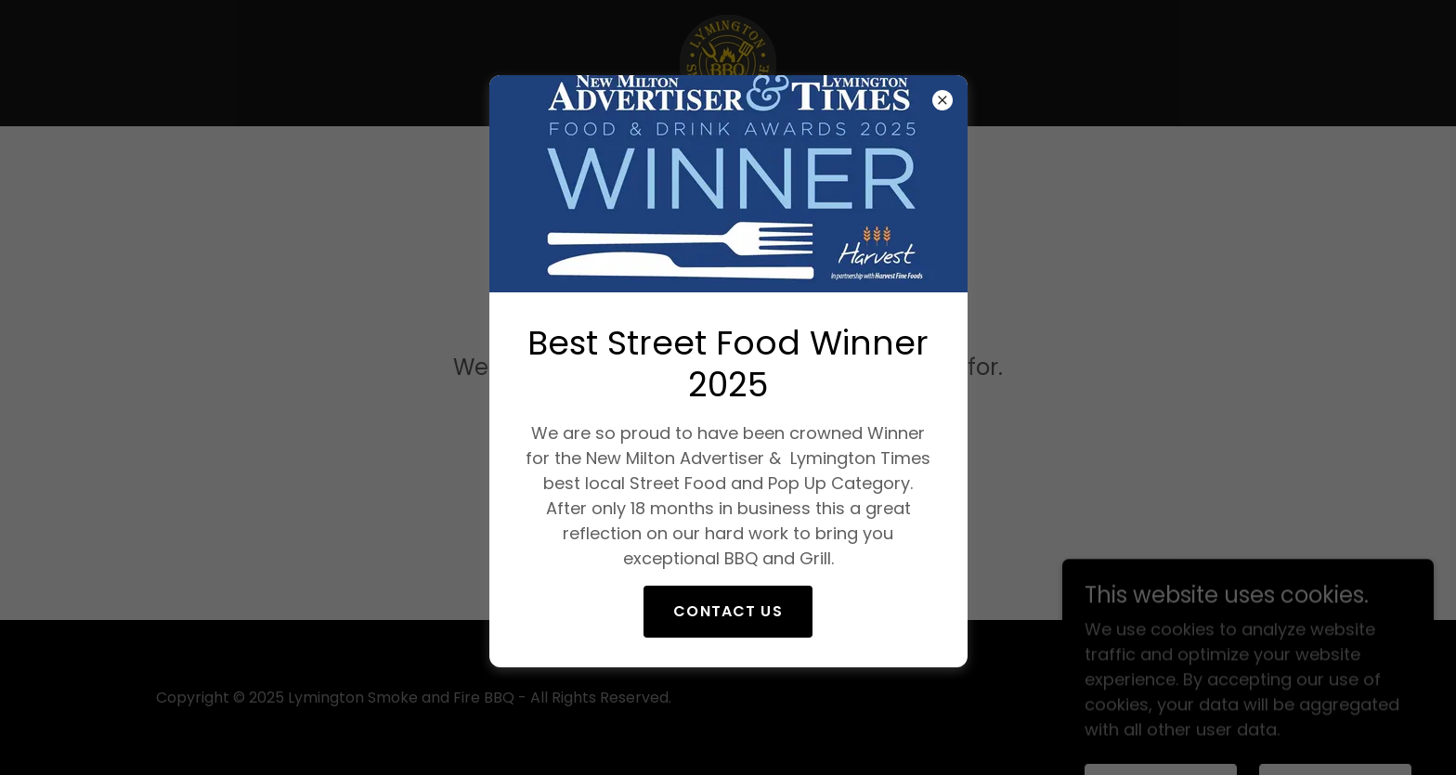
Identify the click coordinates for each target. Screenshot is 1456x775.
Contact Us (727, 611)
